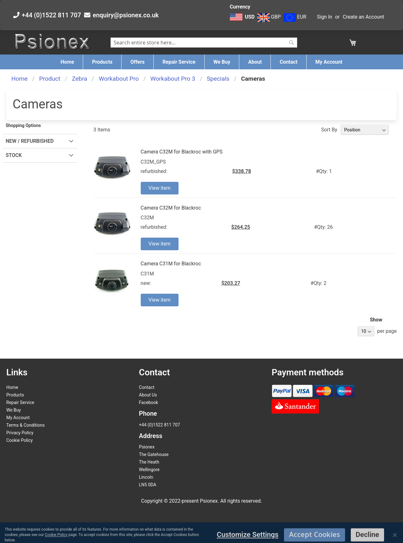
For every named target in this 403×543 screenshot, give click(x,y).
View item (160, 188)
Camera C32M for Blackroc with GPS (182, 152)
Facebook (148, 402)
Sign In (324, 17)
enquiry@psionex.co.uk (126, 15)
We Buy (13, 410)
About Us (148, 394)
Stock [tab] (14, 155)
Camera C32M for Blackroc (171, 208)
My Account (18, 417)
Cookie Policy (19, 440)
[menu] (201, 62)
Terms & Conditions (25, 425)
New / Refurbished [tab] (30, 141)
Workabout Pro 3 (172, 78)
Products (15, 394)
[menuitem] (67, 62)
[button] (243, 20)
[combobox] (204, 43)
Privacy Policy (19, 432)
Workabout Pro (119, 78)
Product (49, 78)
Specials (218, 78)
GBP (269, 17)
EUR (294, 17)
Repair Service (20, 402)
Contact (146, 387)
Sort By (329, 130)
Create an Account (363, 17)
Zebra (79, 78)
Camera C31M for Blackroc (171, 264)
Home (19, 78)
